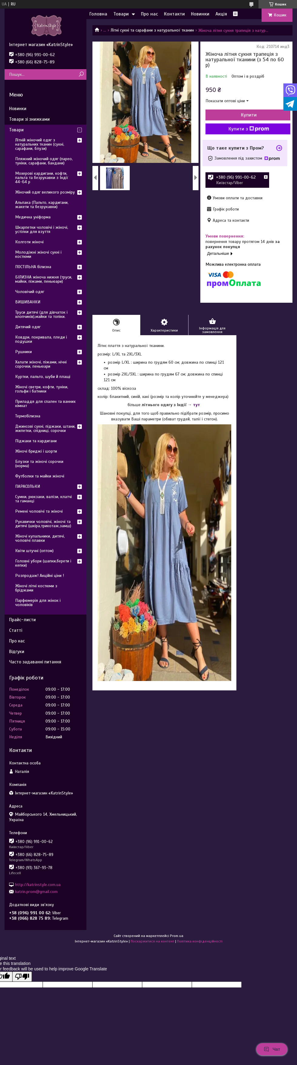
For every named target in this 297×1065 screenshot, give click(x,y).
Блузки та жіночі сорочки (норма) (39, 463)
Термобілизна (27, 416)
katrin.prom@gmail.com (36, 891)
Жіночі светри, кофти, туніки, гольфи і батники (41, 389)
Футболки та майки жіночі (39, 476)
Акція (221, 14)
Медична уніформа (33, 217)
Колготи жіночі (29, 241)
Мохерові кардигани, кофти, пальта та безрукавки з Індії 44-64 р (41, 177)
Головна (98, 14)
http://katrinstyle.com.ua (38, 884)
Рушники (23, 351)
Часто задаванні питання (35, 662)
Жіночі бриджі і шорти (36, 451)
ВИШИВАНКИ (27, 302)
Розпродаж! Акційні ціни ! (39, 575)
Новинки (200, 14)
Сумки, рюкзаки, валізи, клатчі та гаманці (43, 499)
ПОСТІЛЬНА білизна (33, 266)
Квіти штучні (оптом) (34, 550)
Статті (15, 630)
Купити (249, 115)
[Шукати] (81, 74)
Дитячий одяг (28, 326)
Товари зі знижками (29, 119)
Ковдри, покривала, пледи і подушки (41, 339)
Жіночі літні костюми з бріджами (36, 588)
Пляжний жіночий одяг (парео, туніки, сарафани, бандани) (44, 161)
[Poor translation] (22, 977)
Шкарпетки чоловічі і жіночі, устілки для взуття (41, 229)
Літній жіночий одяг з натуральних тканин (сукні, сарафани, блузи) (39, 144)
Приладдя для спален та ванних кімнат (45, 403)
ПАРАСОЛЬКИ (27, 486)
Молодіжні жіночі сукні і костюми (38, 254)
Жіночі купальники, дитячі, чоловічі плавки (40, 538)
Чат (272, 1049)
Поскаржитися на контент (152, 941)
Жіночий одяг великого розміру (45, 192)
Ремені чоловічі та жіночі (39, 511)
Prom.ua (176, 936)
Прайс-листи (22, 619)
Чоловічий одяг (29, 291)
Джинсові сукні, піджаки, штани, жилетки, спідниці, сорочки (45, 428)
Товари (121, 14)
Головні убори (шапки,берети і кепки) (43, 563)
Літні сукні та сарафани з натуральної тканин (152, 30)
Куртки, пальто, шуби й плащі (42, 376)
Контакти (174, 14)
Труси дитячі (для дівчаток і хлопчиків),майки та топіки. (41, 314)
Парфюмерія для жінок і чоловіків (38, 602)
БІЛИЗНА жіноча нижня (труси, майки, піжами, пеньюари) (43, 279)
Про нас (149, 14)
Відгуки (16, 651)
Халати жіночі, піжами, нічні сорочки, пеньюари (41, 364)
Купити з (249, 129)
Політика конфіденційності (199, 941)
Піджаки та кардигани (36, 440)
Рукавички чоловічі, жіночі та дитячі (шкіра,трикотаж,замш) (43, 523)
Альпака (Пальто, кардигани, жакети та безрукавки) (41, 204)
